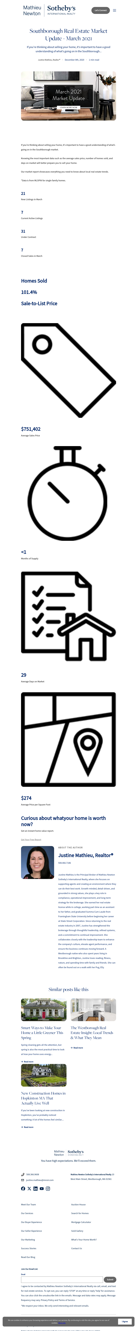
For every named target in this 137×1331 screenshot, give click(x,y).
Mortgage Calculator (81, 1222)
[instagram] (48, 1189)
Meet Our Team (28, 1204)
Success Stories (28, 1248)
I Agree (125, 1321)
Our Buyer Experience (31, 1222)
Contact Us (76, 1248)
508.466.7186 (64, 862)
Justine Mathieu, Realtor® (49, 60)
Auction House (78, 1204)
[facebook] (23, 1189)
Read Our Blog (28, 1257)
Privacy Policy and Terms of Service (58, 1300)
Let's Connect (101, 10)
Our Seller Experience (31, 1231)
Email (23, 1274)
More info (62, 1323)
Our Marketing (28, 1239)
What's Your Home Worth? (84, 1239)
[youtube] (42, 1189)
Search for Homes (80, 1213)
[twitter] (29, 1189)
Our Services (27, 1213)
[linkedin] (35, 1189)
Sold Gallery (77, 1231)
